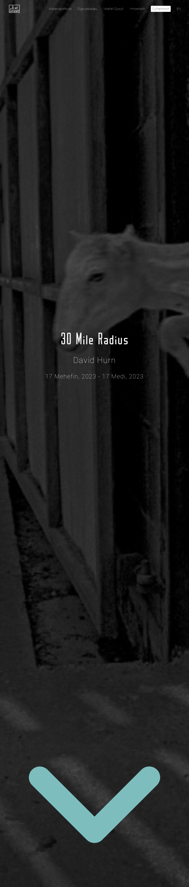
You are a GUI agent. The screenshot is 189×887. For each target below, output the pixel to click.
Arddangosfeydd (60, 9)
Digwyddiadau (87, 9)
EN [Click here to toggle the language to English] (179, 9)
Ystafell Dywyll (113, 9)
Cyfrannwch (160, 9)
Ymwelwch (137, 9)
